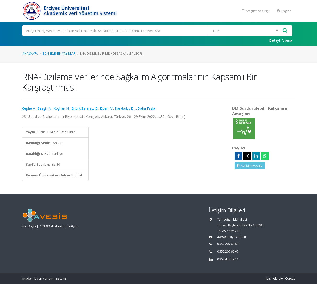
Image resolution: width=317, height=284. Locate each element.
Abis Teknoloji (274, 279)
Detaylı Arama (280, 40)
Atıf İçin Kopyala (249, 166)
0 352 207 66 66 (227, 244)
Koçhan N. (61, 108)
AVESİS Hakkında (52, 226)
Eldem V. (106, 108)
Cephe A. (29, 108)
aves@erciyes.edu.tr (231, 237)
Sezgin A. (45, 108)
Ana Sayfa (30, 53)
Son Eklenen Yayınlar (59, 53)
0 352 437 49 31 (227, 259)
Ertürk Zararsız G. (84, 108)
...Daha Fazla (145, 108)
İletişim (73, 226)
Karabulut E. (124, 108)
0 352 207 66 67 (227, 252)
